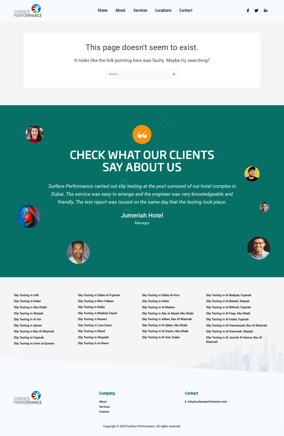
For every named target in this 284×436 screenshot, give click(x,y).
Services (140, 10)
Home (102, 10)
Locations (163, 10)
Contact (185, 10)
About (120, 10)
